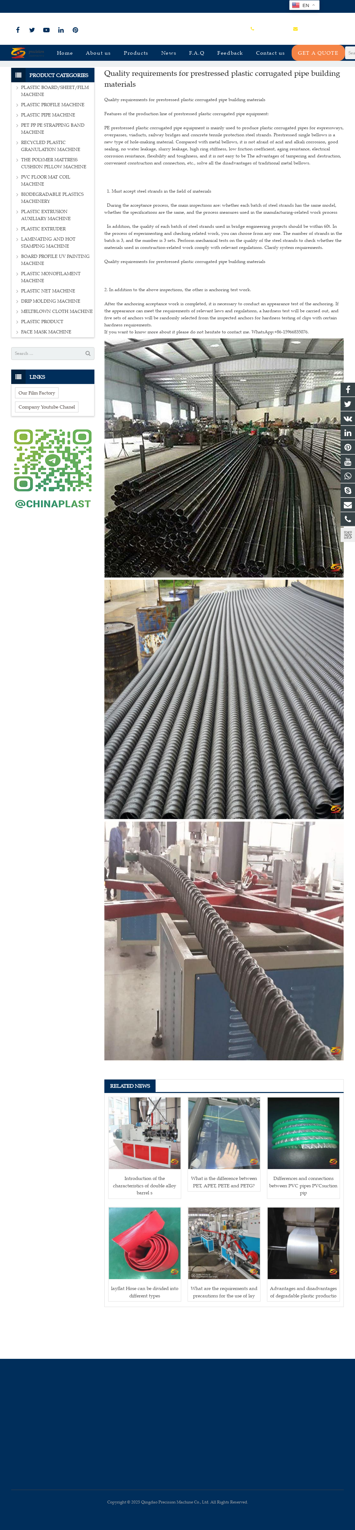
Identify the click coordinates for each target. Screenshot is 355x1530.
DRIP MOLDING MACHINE (50, 342)
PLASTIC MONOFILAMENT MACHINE (51, 318)
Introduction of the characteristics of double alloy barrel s (144, 1226)
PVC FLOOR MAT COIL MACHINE (45, 221)
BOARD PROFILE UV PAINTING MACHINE (55, 300)
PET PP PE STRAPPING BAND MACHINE (53, 169)
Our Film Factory (37, 433)
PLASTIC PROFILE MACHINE (53, 145)
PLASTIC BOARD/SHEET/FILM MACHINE (55, 131)
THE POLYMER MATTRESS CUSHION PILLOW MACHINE (53, 204)
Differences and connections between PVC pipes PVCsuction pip (303, 1226)
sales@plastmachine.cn (82, 6)
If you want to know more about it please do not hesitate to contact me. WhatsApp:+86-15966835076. (206, 372)
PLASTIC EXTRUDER (43, 269)
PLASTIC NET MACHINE (48, 331)
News (177, 77)
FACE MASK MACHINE (46, 372)
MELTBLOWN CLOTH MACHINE (57, 352)
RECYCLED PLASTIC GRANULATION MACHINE (50, 186)
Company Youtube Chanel (47, 447)
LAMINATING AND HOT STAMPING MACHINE (48, 283)
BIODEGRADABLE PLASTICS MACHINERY (52, 238)
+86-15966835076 (32, 6)
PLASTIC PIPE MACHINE (48, 155)
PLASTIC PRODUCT (42, 362)
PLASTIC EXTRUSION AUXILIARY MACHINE (46, 256)
